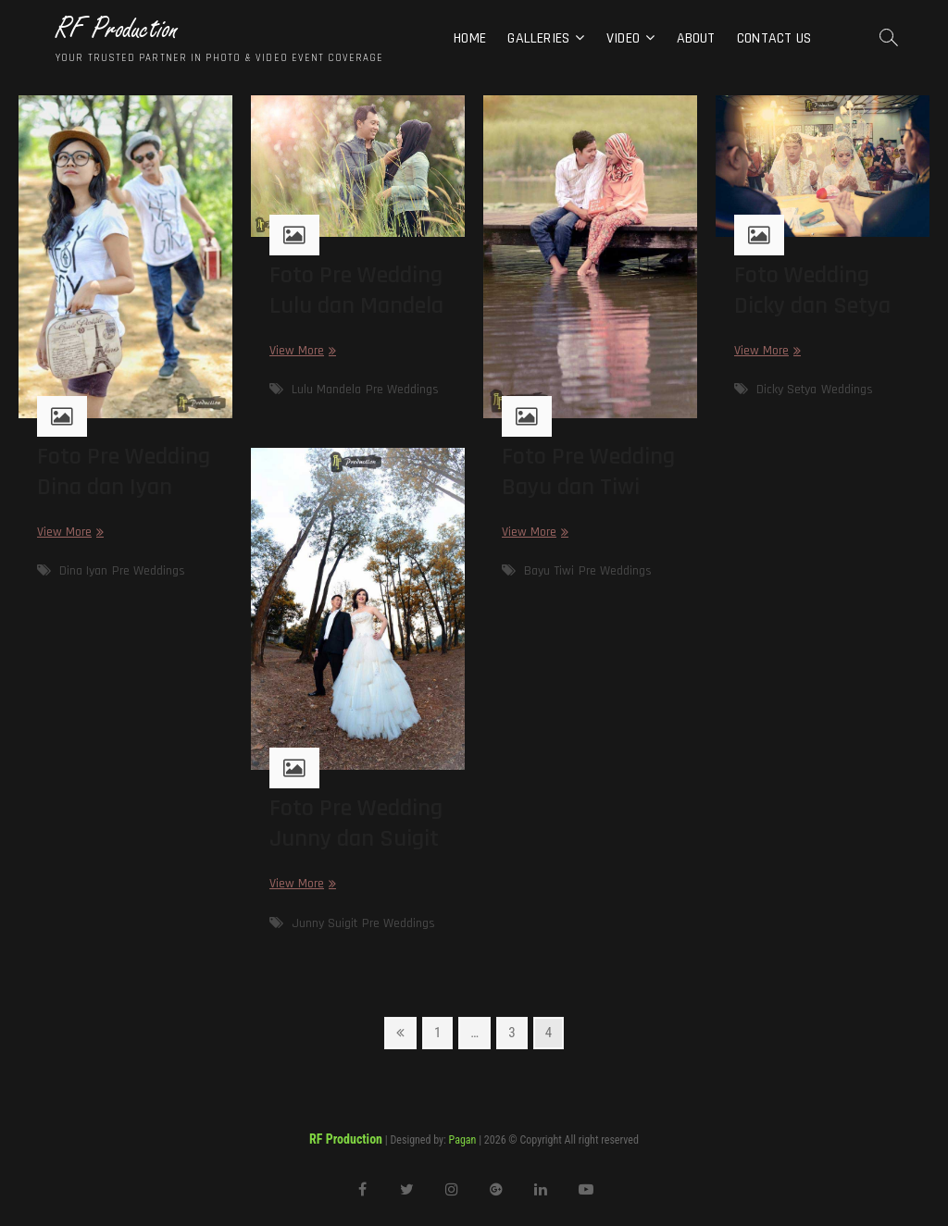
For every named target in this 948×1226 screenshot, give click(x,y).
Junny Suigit (324, 923)
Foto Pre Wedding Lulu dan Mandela (356, 290)
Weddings (847, 389)
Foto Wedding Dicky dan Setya (812, 290)
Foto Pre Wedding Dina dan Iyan (123, 471)
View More (68, 532)
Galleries (538, 38)
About (696, 38)
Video (623, 38)
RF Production (117, 29)
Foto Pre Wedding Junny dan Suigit (356, 823)
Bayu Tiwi (549, 571)
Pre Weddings (148, 571)
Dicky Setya (786, 389)
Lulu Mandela (326, 389)
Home (470, 38)
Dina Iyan (83, 571)
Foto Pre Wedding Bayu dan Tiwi (588, 471)
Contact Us (774, 38)
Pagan (463, 1139)
